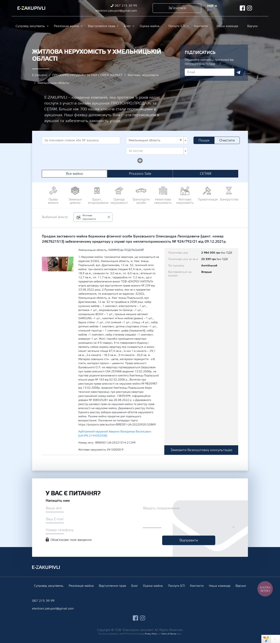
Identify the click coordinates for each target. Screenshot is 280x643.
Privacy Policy (151, 633)
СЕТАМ (205, 173)
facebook (242, 8)
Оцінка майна (149, 26)
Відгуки (252, 26)
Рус (210, 10)
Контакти (201, 26)
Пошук (204, 140)
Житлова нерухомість (143, 75)
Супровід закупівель (30, 26)
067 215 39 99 (126, 6)
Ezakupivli (31, 8)
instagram (249, 8)
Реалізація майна (66, 26)
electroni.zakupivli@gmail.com (116, 11)
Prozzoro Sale (140, 173)
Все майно (74, 173)
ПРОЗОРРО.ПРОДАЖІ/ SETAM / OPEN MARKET (87, 75)
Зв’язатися (177, 8)
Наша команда (227, 26)
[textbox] (156, 150)
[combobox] (157, 140)
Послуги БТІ (176, 26)
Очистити (227, 140)
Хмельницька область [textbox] (155, 140)
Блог (127, 26)
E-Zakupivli (39, 75)
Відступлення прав (101, 26)
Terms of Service (168, 633)
